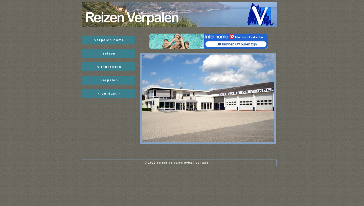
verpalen (109, 80)
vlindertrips (109, 67)
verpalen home (109, 40)
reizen (109, 53)
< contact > (109, 93)
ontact (203, 162)
